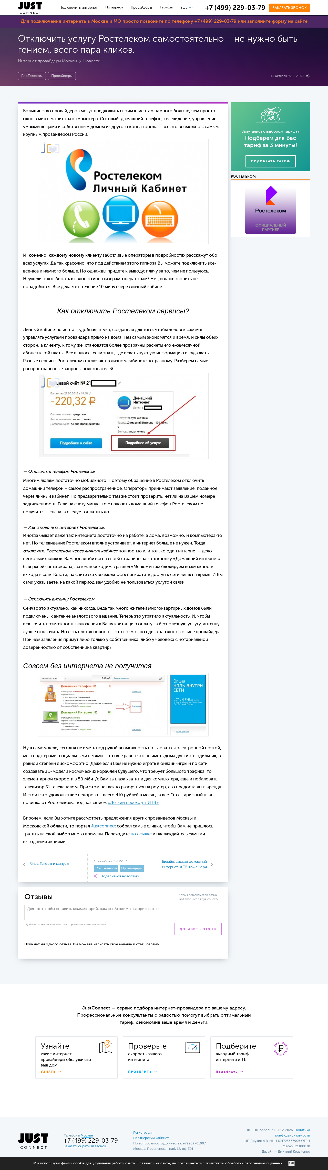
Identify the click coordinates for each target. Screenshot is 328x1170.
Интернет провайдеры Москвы (47, 61)
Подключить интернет (78, 7)
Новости (91, 61)
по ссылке (141, 834)
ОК (291, 1163)
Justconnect (103, 826)
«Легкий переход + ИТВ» (133, 803)
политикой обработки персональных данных (244, 1163)
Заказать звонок (290, 8)
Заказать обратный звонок (85, 1146)
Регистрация (143, 1132)
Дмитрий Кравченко (294, 1151)
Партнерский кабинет (151, 1138)
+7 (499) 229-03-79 (235, 8)
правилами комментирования (88, 924)
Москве (87, 1135)
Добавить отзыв (198, 929)
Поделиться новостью (116, 876)
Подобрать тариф (270, 161)
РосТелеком (32, 76)
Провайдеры (141, 7)
